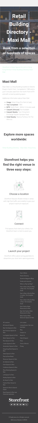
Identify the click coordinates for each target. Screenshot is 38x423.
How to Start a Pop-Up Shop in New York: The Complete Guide (27, 288)
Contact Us (23, 332)
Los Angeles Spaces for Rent (10, 335)
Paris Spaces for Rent (8, 340)
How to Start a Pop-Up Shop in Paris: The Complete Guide (27, 301)
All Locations (6, 322)
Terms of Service (24, 343)
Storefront (5, 67)
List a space (23, 322)
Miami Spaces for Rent (9, 338)
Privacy (22, 346)
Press (21, 340)
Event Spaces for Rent (8, 364)
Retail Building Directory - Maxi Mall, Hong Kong (19, 148)
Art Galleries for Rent (8, 362)
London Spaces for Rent (9, 343)
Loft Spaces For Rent (8, 374)
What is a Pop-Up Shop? (26, 284)
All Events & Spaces (8, 325)
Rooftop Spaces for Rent (9, 377)
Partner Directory (24, 275)
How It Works (23, 273)
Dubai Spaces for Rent (8, 353)
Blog (21, 329)
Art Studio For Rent (8, 380)
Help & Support (24, 338)
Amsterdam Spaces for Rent (10, 346)
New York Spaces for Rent (9, 328)
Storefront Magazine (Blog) (27, 278)
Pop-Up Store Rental (8, 356)
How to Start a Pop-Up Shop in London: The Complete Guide (27, 295)
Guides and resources (25, 281)
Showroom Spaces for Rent (10, 359)
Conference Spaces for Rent (10, 367)
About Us (22, 335)
